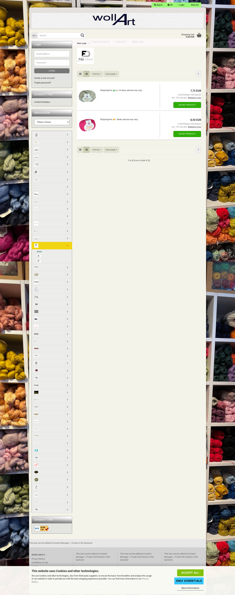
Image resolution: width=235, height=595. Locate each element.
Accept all (190, 572)
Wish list (194, 5)
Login (52, 72)
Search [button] (158, 5)
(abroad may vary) (134, 91)
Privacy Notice (38, 560)
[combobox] (96, 75)
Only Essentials (189, 580)
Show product (187, 106)
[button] (170, 4)
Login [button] (181, 5)
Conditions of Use (40, 563)
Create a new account (44, 79)
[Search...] (35, 35)
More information (190, 588)
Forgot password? (42, 84)
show (39, 253)
